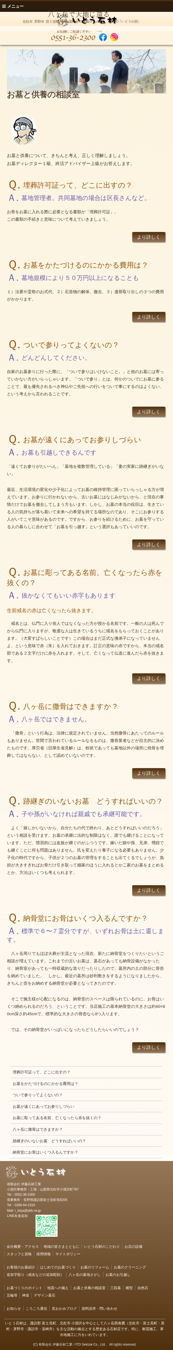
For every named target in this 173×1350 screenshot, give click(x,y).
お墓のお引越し (118, 1275)
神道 (25, 1295)
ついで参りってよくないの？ (38, 1095)
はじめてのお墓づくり (58, 1267)
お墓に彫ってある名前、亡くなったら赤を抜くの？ (57, 1118)
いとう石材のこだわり (102, 1246)
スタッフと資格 (19, 1254)
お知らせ (14, 1308)
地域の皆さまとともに (61, 1246)
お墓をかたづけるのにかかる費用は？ (45, 1083)
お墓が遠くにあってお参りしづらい (43, 1106)
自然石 (142, 1288)
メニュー (13, 6)
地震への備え (58, 1288)
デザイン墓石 (44, 1295)
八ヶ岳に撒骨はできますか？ (38, 1129)
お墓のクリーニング (130, 1267)
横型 (129, 1288)
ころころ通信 (36, 1308)
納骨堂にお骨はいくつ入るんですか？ (45, 1152)
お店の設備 (133, 1246)
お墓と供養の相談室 (89, 1288)
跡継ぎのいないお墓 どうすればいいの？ (49, 1141)
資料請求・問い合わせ (99, 1308)
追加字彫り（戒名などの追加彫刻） (35, 1275)
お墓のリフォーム (94, 1267)
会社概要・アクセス (23, 1246)
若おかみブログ (64, 1308)
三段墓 (115, 1288)
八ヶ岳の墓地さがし (85, 1275)
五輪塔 (12, 1295)
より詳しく (148, 237)
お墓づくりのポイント (24, 1288)
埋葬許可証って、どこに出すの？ (42, 1072)
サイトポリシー (67, 1254)
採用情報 (43, 1254)
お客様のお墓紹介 (21, 1267)
